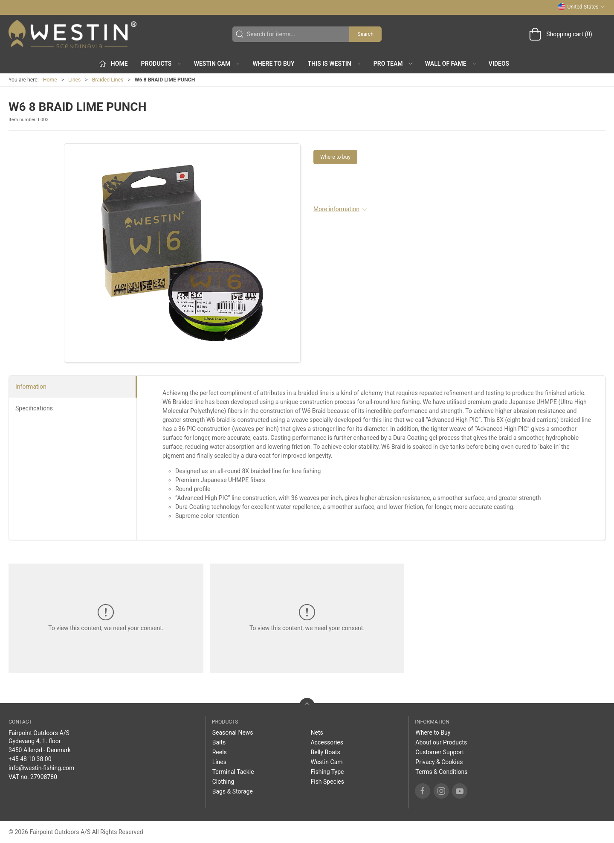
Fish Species (327, 781)
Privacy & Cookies (439, 762)
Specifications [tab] (34, 408)
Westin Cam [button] (217, 63)
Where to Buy (273, 63)
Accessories (326, 742)
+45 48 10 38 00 (30, 759)
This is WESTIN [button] (335, 63)
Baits (219, 742)
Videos (499, 63)
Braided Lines (108, 80)
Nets (316, 732)
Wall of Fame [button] (451, 63)
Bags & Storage (232, 791)
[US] (72, 34)
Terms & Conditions (441, 771)
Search (365, 34)
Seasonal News (232, 732)
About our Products (441, 742)
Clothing (223, 781)
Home (50, 80)
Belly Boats (325, 752)
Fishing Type (327, 771)
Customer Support (439, 752)
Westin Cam (326, 762)
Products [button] (161, 63)
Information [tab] (30, 386)
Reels (219, 752)
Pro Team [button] (394, 63)
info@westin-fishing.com (41, 768)
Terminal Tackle (233, 771)
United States (581, 7)
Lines (74, 80)
